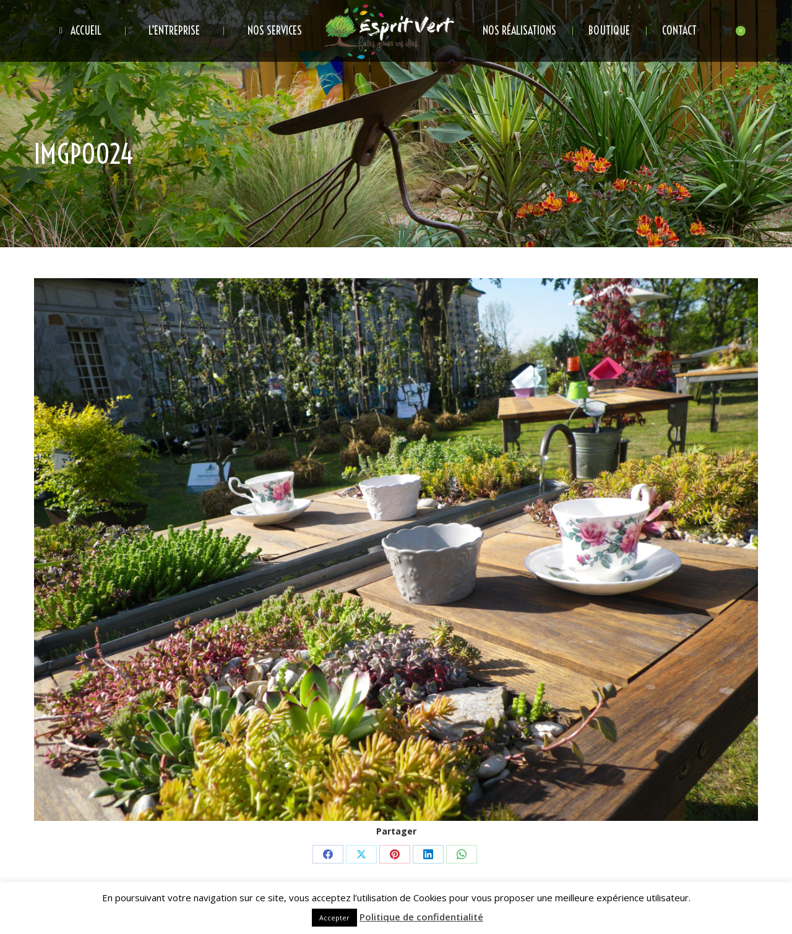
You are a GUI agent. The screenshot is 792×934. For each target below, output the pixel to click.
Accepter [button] (334, 917)
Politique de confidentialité (421, 917)
